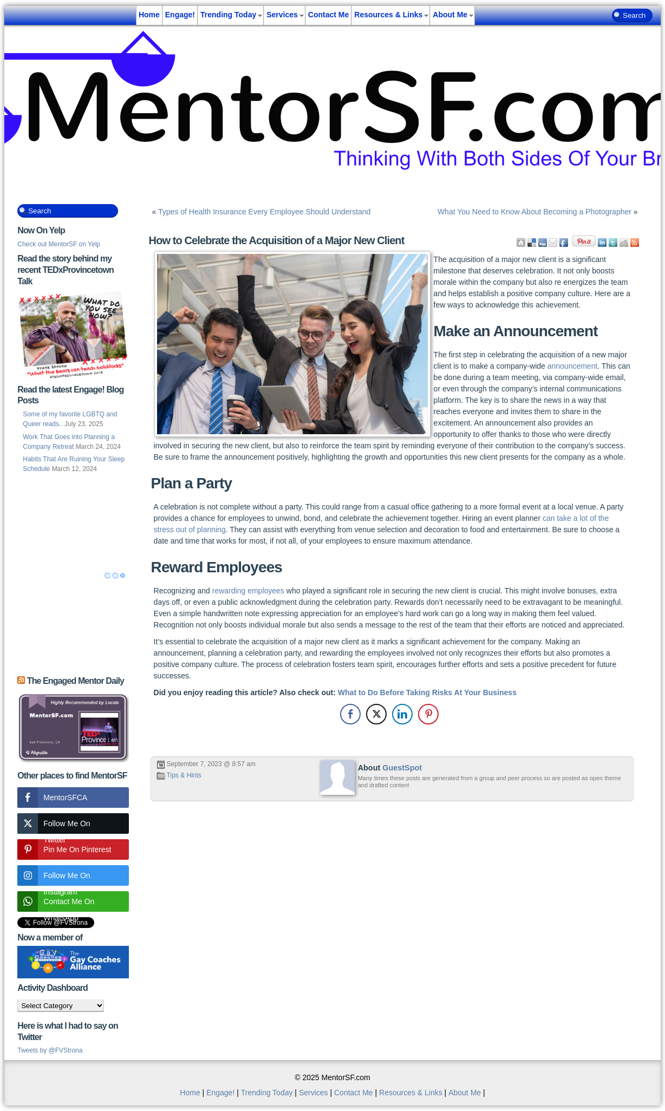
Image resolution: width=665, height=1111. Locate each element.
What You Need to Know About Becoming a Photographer (534, 211)
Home (149, 14)
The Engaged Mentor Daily (75, 680)
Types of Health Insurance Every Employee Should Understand (264, 211)
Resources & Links (388, 14)
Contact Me (328, 14)
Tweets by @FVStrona (49, 1050)
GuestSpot (402, 767)
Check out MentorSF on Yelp (58, 244)
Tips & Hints (184, 775)
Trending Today (228, 14)
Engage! (180, 14)
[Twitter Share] (376, 714)
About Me (450, 14)
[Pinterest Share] (428, 714)
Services (282, 14)
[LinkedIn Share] (402, 714)
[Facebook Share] (350, 714)
